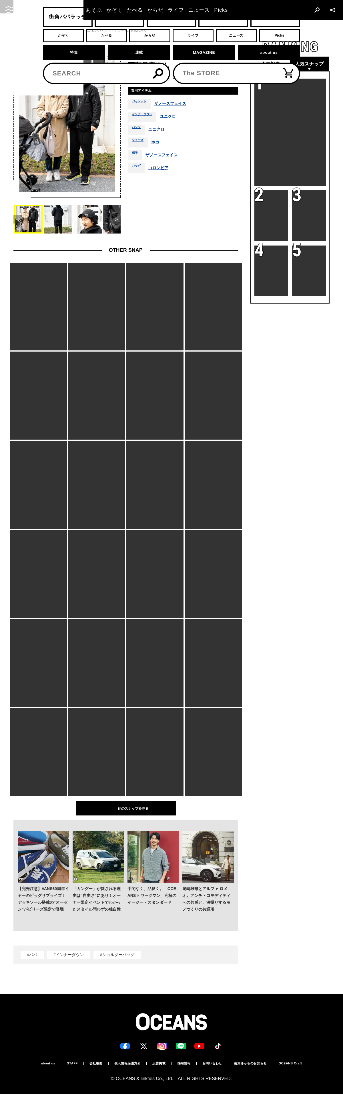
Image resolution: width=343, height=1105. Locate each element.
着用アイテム (145, 91)
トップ (18, 30)
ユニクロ (177, 119)
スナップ (37, 30)
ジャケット (142, 106)
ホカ (160, 144)
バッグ (138, 170)
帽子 (136, 157)
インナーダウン (146, 119)
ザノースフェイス (178, 106)
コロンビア (163, 170)
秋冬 (217, 77)
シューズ (140, 144)
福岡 (149, 77)
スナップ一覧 (61, 30)
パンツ (138, 131)
